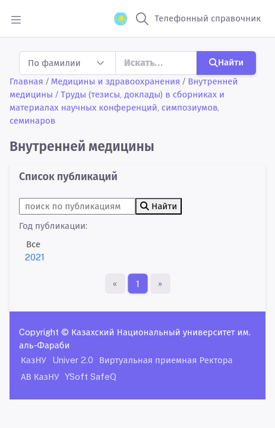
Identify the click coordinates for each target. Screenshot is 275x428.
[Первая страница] (115, 283)
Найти (226, 62)
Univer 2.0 (72, 360)
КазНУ (33, 360)
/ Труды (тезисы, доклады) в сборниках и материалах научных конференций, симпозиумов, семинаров (117, 107)
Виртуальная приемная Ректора (166, 360)
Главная (26, 81)
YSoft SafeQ (90, 377)
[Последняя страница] (160, 283)
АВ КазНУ (40, 377)
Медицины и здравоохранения (116, 81)
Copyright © (44, 332)
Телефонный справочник (207, 18)
